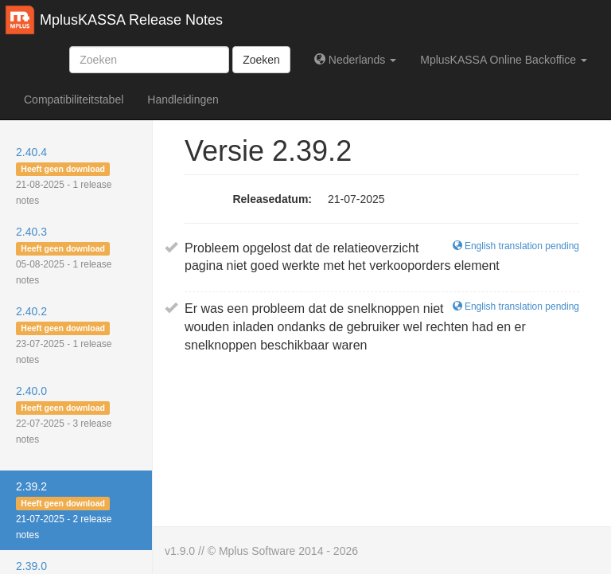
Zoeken (261, 59)
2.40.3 (63, 255)
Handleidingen (183, 99)
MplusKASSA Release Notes (131, 20)
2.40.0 (63, 415)
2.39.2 (63, 510)
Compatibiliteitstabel (73, 99)
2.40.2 (63, 335)
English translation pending (516, 246)
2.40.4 (63, 176)
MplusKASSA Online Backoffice (503, 59)
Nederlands (355, 59)
